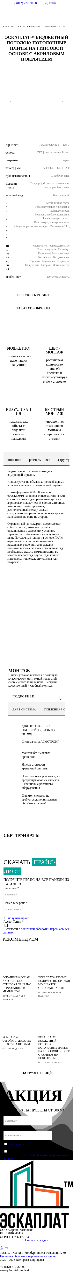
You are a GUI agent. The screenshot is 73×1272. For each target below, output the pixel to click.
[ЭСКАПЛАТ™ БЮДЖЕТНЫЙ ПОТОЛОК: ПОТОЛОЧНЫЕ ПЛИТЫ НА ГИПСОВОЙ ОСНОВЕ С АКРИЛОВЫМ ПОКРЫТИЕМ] (54, 1020)
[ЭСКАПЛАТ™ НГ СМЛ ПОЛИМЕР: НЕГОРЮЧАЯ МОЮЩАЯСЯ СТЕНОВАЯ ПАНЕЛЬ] (54, 961)
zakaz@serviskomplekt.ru (16, 1270)
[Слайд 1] (33, 128)
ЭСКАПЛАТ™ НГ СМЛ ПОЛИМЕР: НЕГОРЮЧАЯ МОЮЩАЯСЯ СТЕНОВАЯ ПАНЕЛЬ (54, 982)
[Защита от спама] (5, 918)
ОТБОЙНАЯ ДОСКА (13, 1049)
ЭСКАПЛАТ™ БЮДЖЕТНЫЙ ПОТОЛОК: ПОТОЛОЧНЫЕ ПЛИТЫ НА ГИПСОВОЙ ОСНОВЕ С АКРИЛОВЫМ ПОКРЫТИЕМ (54, 1048)
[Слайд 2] (39, 128)
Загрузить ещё (37, 1073)
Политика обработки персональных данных (29, 1256)
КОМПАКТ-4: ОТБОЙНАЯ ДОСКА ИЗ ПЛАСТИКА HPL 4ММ (17, 1041)
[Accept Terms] (6, 925)
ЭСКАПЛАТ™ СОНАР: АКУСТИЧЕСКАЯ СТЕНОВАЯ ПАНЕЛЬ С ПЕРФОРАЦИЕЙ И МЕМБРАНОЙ (17, 984)
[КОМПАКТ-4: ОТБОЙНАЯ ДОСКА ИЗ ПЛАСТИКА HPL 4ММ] (18, 1020)
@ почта (50, 3)
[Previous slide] (10, 102)
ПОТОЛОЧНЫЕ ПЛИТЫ (50, 1063)
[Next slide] (62, 102)
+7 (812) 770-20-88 (24, 3)
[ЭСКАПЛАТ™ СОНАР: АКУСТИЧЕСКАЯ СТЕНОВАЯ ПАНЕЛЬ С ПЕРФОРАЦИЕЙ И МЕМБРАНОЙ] (18, 961)
